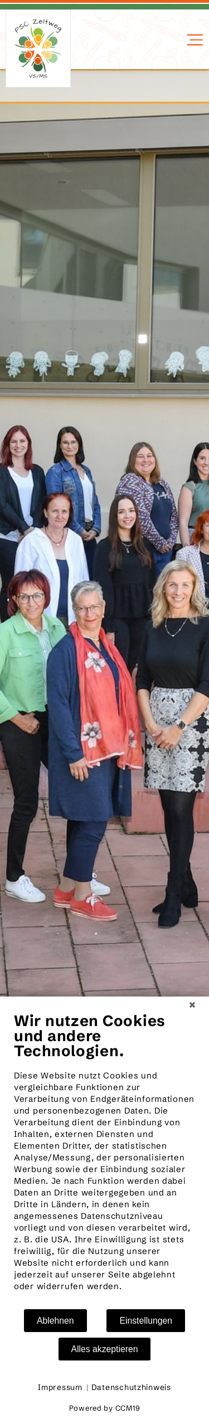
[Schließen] (192, 1005)
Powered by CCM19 (104, 1407)
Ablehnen (55, 1320)
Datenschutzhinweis (131, 1387)
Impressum (60, 1387)
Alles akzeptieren (104, 1349)
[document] (104, 1159)
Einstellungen (145, 1320)
